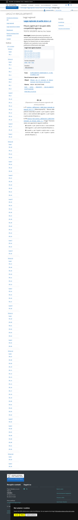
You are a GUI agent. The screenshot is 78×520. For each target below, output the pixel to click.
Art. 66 (10, 346)
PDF (29, 62)
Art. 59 (10, 318)
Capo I (10, 51)
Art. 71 (10, 370)
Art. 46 (10, 253)
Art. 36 (10, 212)
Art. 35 (10, 209)
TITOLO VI (10, 351)
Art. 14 (10, 112)
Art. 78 (10, 394)
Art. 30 (10, 188)
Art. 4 (10, 71)
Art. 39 (10, 222)
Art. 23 (10, 157)
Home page (23, 8)
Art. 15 (10, 116)
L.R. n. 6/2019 (10, 46)
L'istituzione (24, 5)
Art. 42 (10, 233)
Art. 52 (10, 281)
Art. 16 (10, 119)
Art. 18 (10, 130)
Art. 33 (10, 202)
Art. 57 (10, 301)
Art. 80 (10, 401)
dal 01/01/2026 (28, 51)
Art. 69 (10, 363)
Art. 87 (10, 432)
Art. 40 (10, 226)
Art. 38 (10, 219)
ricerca (37, 8)
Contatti (9, 39)
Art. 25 (10, 167)
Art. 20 (10, 147)
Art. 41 (10, 229)
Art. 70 (10, 367)
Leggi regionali (10, 23)
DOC (33, 62)
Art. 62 (10, 329)
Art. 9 (10, 95)
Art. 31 (10, 191)
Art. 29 (10, 185)
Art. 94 (10, 466)
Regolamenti (10, 30)
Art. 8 (10, 88)
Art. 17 (10, 126)
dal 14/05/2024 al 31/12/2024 (32, 56)
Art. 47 (10, 264)
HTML (25, 62)
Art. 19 (10, 137)
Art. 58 (10, 308)
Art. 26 (10, 171)
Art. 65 (10, 342)
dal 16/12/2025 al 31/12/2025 (32, 53)
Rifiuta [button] (22, 514)
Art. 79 (10, 397)
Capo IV (10, 124)
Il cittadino (54, 5)
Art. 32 (10, 195)
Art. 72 (10, 373)
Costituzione (61, 25)
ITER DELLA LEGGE (30, 91)
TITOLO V (10, 313)
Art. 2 (10, 64)
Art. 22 (10, 154)
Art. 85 (10, 421)
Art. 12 (10, 106)
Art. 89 (10, 439)
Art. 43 (10, 236)
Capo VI (10, 251)
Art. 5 (10, 75)
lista (41, 8)
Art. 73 (10, 377)
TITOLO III (10, 142)
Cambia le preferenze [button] (31, 514)
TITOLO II (10, 59)
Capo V (10, 134)
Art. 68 (10, 360)
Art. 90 (10, 442)
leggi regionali (30, 8)
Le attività (37, 5)
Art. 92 (10, 449)
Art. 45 (10, 246)
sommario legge (47, 8)
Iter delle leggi (61, 22)
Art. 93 (10, 459)
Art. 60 (10, 322)
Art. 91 (10, 445)
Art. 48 (10, 267)
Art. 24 (10, 164)
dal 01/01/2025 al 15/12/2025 (32, 55)
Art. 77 (10, 391)
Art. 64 (10, 336)
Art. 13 (10, 109)
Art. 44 (10, 243)
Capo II (10, 79)
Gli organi (30, 5)
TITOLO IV (10, 258)
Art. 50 (10, 274)
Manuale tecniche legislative (64, 28)
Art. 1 (10, 54)
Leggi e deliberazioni (46, 5)
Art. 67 (10, 356)
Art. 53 (10, 284)
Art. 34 (10, 205)
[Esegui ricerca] (72, 10)
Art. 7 (10, 85)
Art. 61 (10, 325)
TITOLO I (10, 49)
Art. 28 (10, 181)
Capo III (10, 93)
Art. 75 (10, 384)
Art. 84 (10, 415)
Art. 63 (10, 332)
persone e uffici (48, 10)
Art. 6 (10, 82)
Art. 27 (10, 178)
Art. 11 (10, 102)
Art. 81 (10, 404)
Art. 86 (10, 428)
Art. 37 (10, 215)
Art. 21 (10, 150)
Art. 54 (10, 291)
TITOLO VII (10, 454)
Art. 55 (10, 294)
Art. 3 (10, 68)
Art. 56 (10, 298)
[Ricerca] (62, 10)
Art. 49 (10, 270)
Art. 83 (10, 411)
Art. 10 (10, 99)
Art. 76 (10, 387)
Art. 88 (10, 435)
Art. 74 (10, 380)
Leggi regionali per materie (13, 26)
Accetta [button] (16, 514)
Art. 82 (10, 408)
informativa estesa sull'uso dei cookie (64, 511)
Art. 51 (10, 277)
